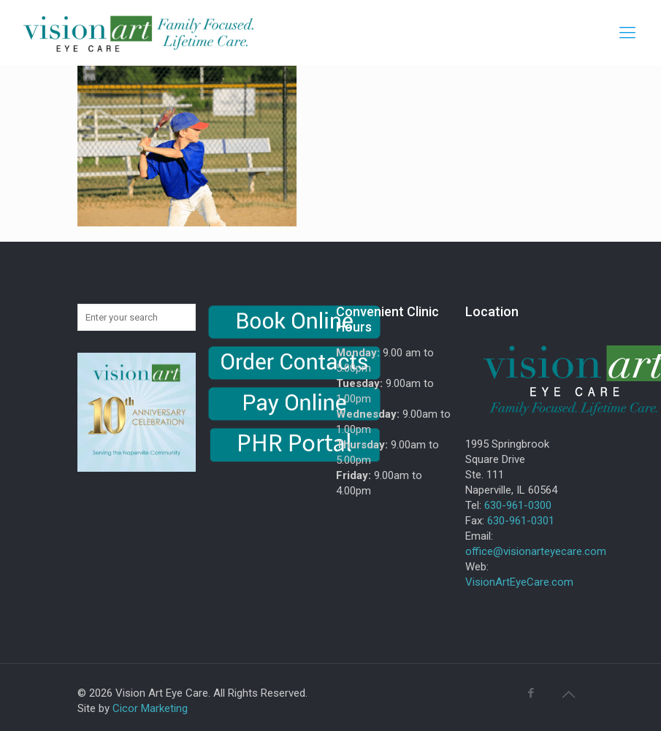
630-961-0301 (520, 520)
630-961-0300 (517, 505)
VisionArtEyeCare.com (519, 582)
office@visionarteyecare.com (535, 551)
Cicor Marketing (150, 708)
